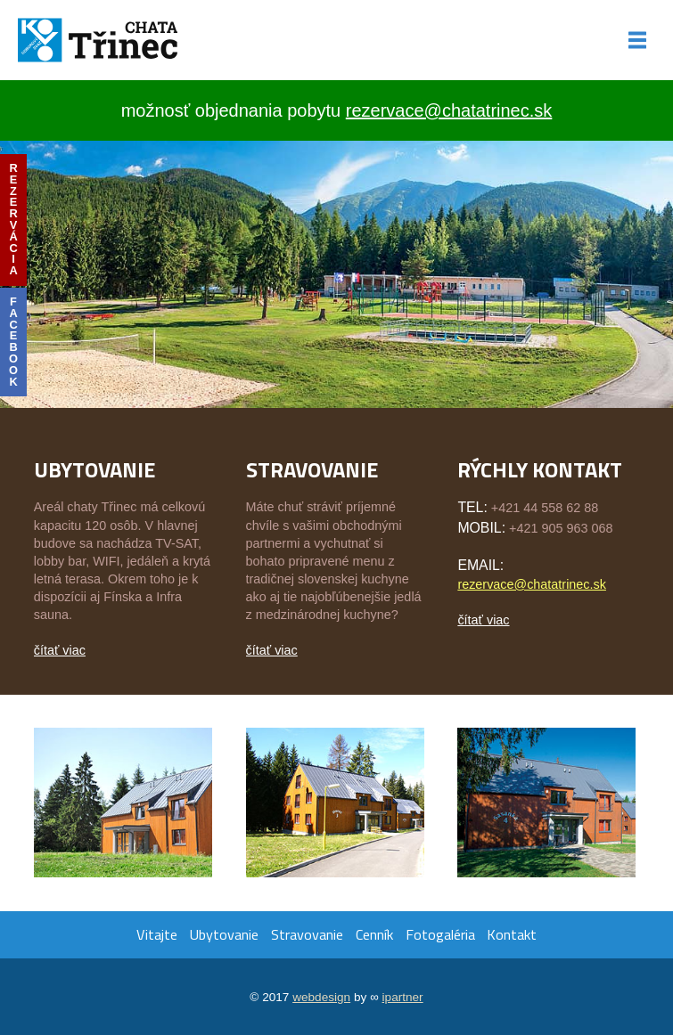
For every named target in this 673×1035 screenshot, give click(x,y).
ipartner (402, 997)
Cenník (374, 934)
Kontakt (512, 934)
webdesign (321, 997)
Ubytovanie (224, 934)
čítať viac (60, 650)
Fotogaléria (440, 934)
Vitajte (156, 934)
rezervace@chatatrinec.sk (449, 110)
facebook (13, 341)
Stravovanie (307, 934)
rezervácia (13, 219)
